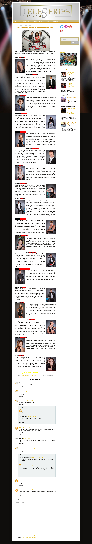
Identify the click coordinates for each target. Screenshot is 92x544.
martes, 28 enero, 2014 (32, 410)
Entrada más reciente (20, 535)
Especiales (55, 21)
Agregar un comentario (21, 499)
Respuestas (22, 407)
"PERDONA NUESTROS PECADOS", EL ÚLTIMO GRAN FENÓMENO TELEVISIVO (67, 86)
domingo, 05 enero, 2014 (27, 382)
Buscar (74, 42)
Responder (21, 386)
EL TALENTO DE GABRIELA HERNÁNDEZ (70, 73)
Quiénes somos (26, 21)
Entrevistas (48, 21)
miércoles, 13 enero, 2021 (29, 480)
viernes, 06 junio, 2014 (28, 427)
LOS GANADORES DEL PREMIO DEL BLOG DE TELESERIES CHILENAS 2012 (71, 111)
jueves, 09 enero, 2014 (28, 400)
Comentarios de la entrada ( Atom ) (29, 537)
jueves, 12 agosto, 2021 (29, 489)
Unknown (24, 410)
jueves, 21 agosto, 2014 (32, 465)
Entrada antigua (52, 535)
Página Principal (17, 21)
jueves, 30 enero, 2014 (32, 416)
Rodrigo (21, 427)
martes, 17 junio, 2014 (28, 438)
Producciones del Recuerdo (38, 21)
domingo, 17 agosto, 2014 (33, 448)
